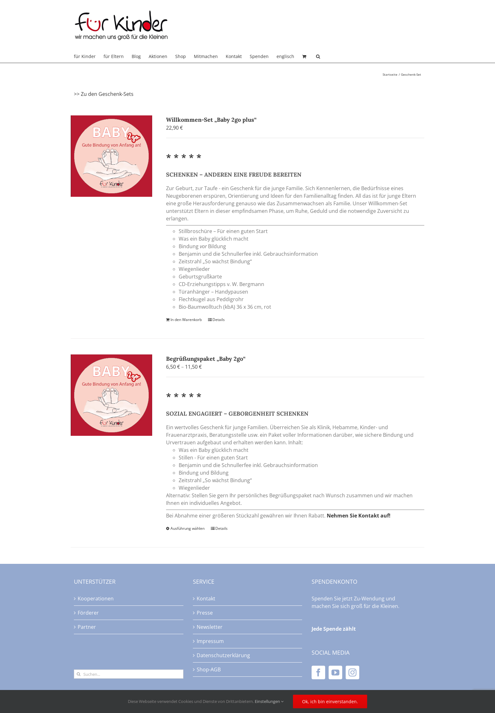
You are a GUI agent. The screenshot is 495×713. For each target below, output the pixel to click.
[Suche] (78, 674)
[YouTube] (335, 672)
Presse (205, 612)
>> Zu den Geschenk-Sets (104, 94)
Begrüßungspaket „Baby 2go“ (206, 358)
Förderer (88, 612)
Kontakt (206, 598)
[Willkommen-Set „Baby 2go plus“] (111, 156)
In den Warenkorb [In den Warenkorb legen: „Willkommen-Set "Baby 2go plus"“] (186, 319)
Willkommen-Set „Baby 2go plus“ (211, 119)
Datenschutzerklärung (223, 655)
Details (218, 319)
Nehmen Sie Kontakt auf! (359, 515)
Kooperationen (96, 598)
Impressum (210, 641)
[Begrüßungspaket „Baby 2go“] (111, 395)
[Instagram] (352, 672)
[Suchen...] (128, 674)
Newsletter (210, 626)
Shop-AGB (209, 669)
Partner (87, 626)
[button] (318, 56)
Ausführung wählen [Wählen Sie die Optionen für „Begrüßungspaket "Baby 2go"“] (187, 528)
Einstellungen (269, 701)
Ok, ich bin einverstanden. (330, 701)
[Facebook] (318, 672)
